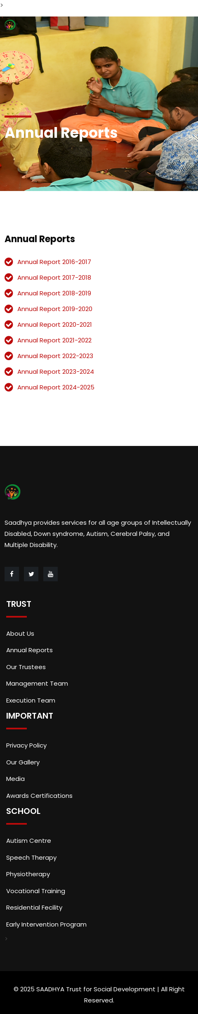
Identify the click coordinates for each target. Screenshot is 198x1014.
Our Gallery (23, 762)
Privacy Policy (26, 745)
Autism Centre (28, 840)
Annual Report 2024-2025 (55, 387)
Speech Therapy (31, 857)
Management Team (37, 683)
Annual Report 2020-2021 (54, 324)
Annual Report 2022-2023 (55, 355)
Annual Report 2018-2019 (54, 293)
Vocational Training (35, 891)
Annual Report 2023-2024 (55, 371)
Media (15, 778)
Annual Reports (29, 650)
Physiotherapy (28, 874)
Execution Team (30, 700)
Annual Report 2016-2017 (54, 261)
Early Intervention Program (46, 924)
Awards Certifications (39, 795)
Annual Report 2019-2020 (54, 308)
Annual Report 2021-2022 (54, 340)
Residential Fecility (34, 907)
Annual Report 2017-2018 (54, 277)
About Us (20, 633)
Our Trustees (26, 667)
